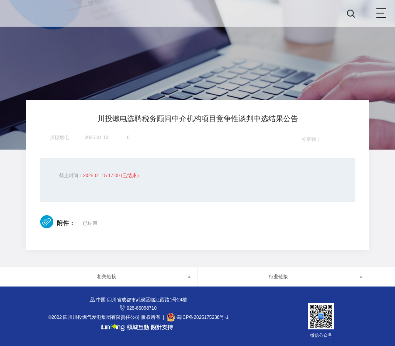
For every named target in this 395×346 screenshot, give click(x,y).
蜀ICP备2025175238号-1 (203, 317)
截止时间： (71, 175)
